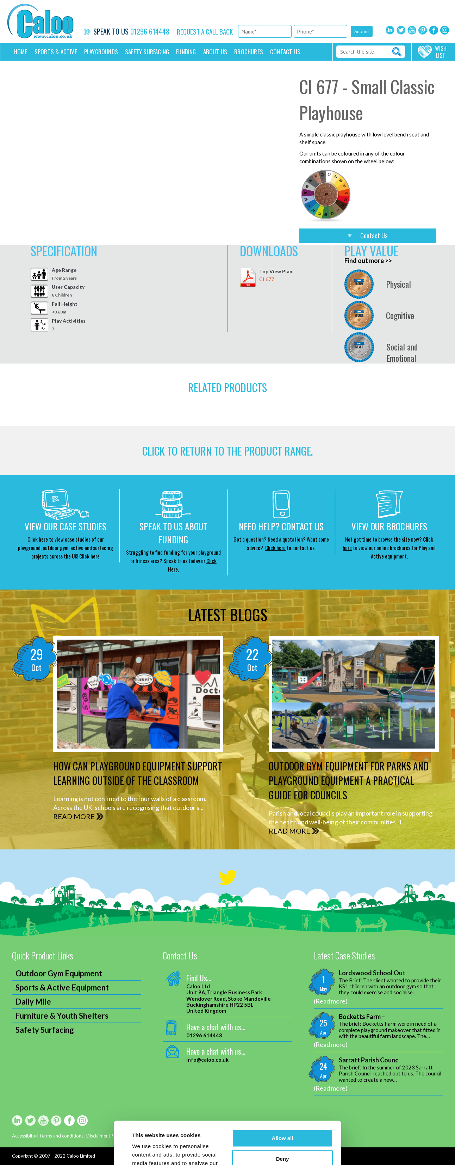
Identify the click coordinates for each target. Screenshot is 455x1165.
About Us (215, 51)
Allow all (282, 1098)
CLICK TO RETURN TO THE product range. (227, 451)
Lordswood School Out (372, 973)
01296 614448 (149, 31)
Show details (148, 1151)
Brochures (248, 51)
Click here (89, 556)
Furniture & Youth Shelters (61, 1015)
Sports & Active (56, 51)
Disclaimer (97, 1136)
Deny (282, 1119)
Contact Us (373, 235)
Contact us (285, 51)
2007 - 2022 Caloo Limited (67, 1156)
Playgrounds (101, 51)
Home (20, 51)
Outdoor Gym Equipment (58, 973)
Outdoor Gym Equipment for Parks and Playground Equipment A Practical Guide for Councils (349, 780)
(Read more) (331, 1001)
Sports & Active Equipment (62, 987)
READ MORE (74, 816)
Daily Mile (33, 1001)
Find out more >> (368, 260)
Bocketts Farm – (362, 1017)
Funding (186, 51)
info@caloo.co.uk (207, 1060)
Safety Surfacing (147, 51)
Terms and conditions (61, 1136)
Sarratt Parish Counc (368, 1060)
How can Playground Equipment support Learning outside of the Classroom (137, 773)
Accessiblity (24, 1136)
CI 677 (266, 279)
